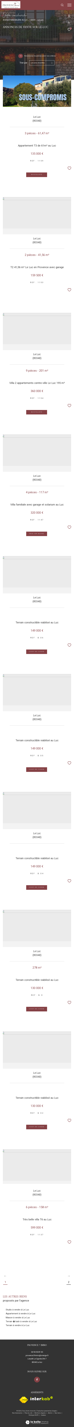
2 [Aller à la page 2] (68, 1282)
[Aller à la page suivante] (69, 1276)
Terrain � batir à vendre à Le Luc (21, 1321)
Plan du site (28, 1413)
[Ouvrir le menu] (69, 5)
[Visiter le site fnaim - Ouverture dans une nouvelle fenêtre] (23, 1399)
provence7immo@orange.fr (37, 1355)
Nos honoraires (17, 1413)
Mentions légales (40, 1413)
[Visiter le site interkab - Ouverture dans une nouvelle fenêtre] (41, 1398)
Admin (50, 1413)
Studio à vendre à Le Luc (17, 1309)
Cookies (43, 1415)
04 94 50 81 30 (37, 1352)
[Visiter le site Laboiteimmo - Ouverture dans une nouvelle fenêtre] (36, 1420)
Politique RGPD (34, 1415)
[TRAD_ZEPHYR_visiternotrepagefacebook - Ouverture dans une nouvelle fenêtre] (37, 1379)
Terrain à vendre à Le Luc (18, 1325)
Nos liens (58, 1413)
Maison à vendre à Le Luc (18, 1317)
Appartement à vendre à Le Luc (20, 1313)
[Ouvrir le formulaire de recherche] (62, 5)
